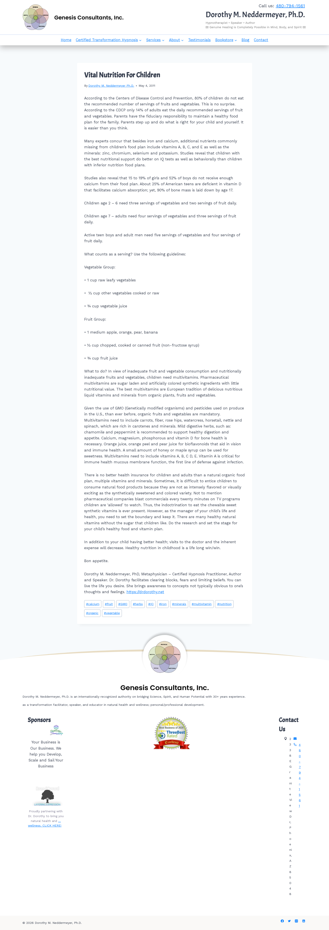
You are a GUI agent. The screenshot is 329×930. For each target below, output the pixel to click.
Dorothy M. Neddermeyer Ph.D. (111, 85)
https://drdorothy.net (145, 592)
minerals (179, 604)
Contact (261, 40)
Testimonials (199, 40)
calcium (92, 604)
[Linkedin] (304, 921)
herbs (138, 604)
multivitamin (202, 604)
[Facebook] (282, 921)
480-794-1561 (290, 5)
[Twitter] (289, 921)
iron (163, 604)
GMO (122, 604)
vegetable (112, 613)
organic (92, 613)
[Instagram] (296, 921)
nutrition (224, 604)
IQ (151, 604)
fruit (109, 604)
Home (66, 40)
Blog (245, 40)
